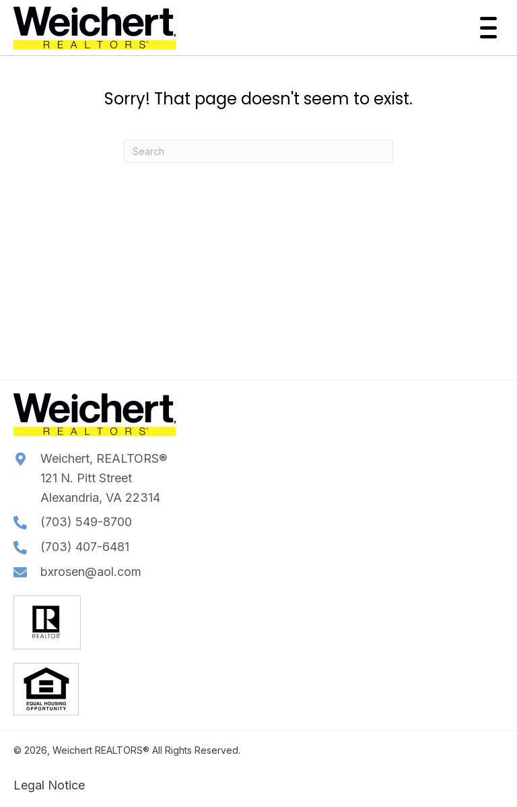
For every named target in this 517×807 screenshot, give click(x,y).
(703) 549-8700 (86, 522)
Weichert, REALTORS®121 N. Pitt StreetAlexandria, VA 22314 (103, 478)
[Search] (258, 151)
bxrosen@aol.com (90, 571)
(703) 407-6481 (84, 547)
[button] (485, 27)
